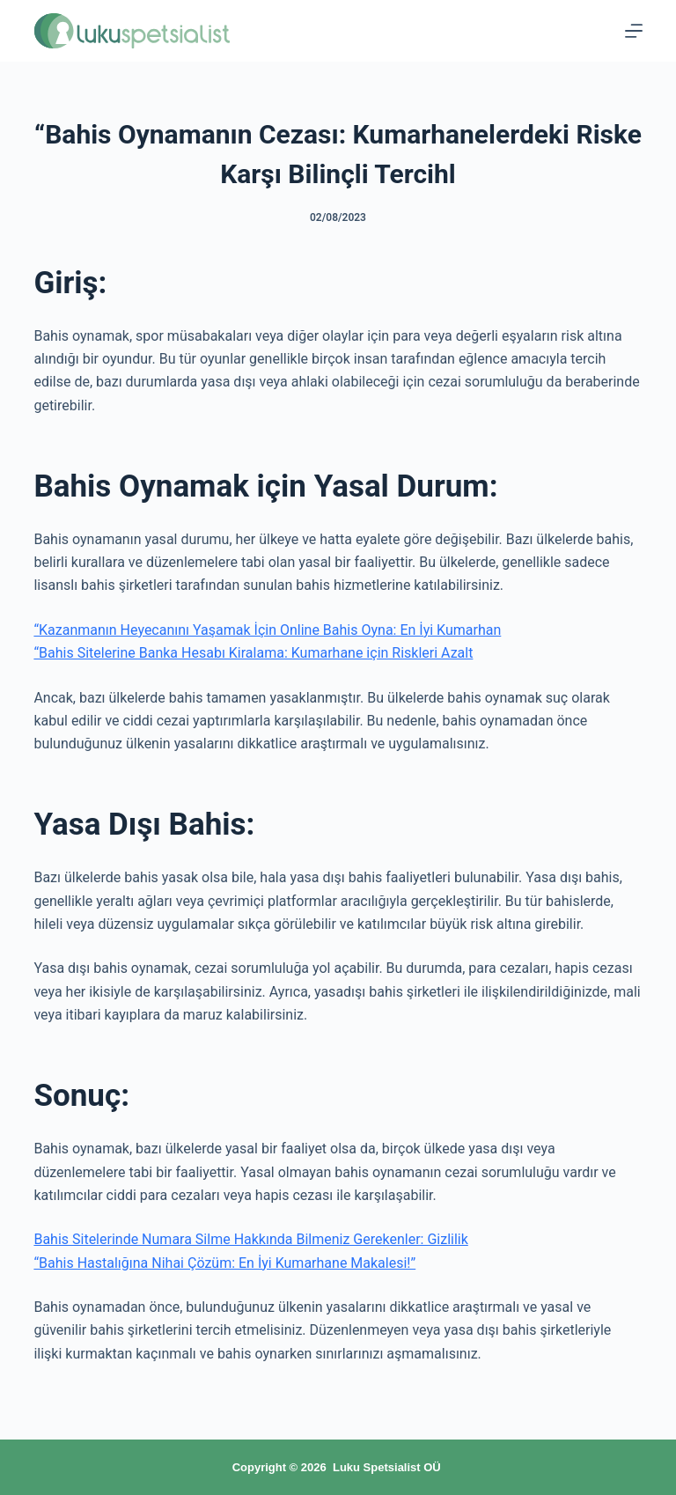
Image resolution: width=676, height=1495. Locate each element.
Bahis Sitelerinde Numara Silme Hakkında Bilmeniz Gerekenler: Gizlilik (250, 1239)
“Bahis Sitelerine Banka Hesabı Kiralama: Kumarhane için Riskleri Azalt (253, 652)
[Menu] (634, 31)
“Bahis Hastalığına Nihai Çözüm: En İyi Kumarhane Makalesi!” (224, 1263)
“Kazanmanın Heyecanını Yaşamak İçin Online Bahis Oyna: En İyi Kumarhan (267, 630)
